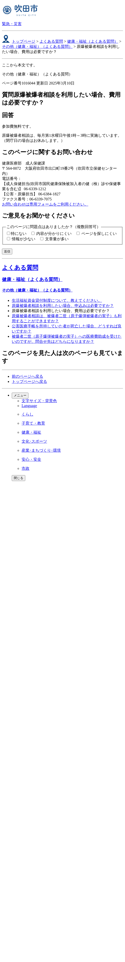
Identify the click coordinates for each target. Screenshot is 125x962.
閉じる (18, 478)
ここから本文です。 (19, 65)
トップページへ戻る (29, 381)
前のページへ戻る (27, 376)
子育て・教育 (33, 423)
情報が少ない (23, 239)
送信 (7, 251)
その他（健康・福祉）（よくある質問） (37, 46)
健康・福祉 (31, 432)
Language (29, 406)
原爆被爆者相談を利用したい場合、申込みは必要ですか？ (63, 305)
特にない (18, 233)
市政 (25, 468)
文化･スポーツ (34, 441)
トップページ (23, 41)
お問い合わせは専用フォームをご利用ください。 (45, 204)
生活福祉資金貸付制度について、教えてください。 (57, 300)
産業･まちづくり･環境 (41, 450)
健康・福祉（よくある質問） (92, 41)
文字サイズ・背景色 (39, 401)
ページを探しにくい (99, 233)
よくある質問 (51, 41)
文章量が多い (57, 239)
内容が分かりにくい (54, 233)
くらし (27, 414)
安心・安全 (31, 459)
